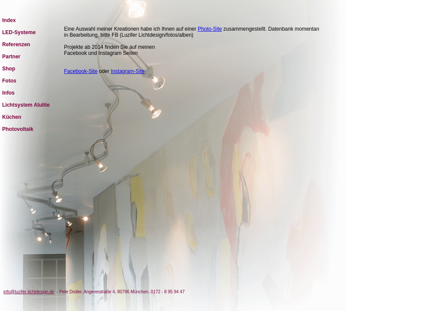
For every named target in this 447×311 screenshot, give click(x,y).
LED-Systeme (18, 32)
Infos (8, 93)
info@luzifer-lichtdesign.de (28, 291)
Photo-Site (210, 29)
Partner (11, 57)
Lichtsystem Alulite (26, 105)
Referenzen (16, 44)
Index (9, 20)
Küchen (11, 117)
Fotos (9, 81)
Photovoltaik (17, 129)
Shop (8, 69)
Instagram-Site (128, 71)
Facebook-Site (80, 71)
